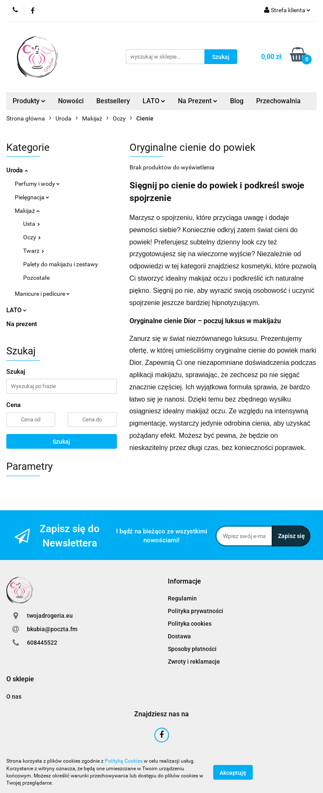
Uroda (17, 170)
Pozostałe (36, 277)
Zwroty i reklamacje (194, 661)
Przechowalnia (278, 101)
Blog (237, 101)
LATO (154, 101)
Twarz (33, 250)
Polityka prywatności (195, 611)
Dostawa (179, 636)
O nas (13, 696)
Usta (31, 223)
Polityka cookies (190, 623)
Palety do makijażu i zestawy (60, 264)
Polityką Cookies (124, 761)
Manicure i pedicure (42, 293)
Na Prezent (197, 101)
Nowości (71, 101)
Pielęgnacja (32, 197)
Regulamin (182, 598)
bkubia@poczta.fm (52, 629)
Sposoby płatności (192, 649)
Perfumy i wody (37, 183)
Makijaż (27, 210)
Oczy (32, 237)
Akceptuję (233, 772)
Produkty (29, 101)
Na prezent (21, 324)
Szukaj (61, 441)
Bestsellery (113, 101)
